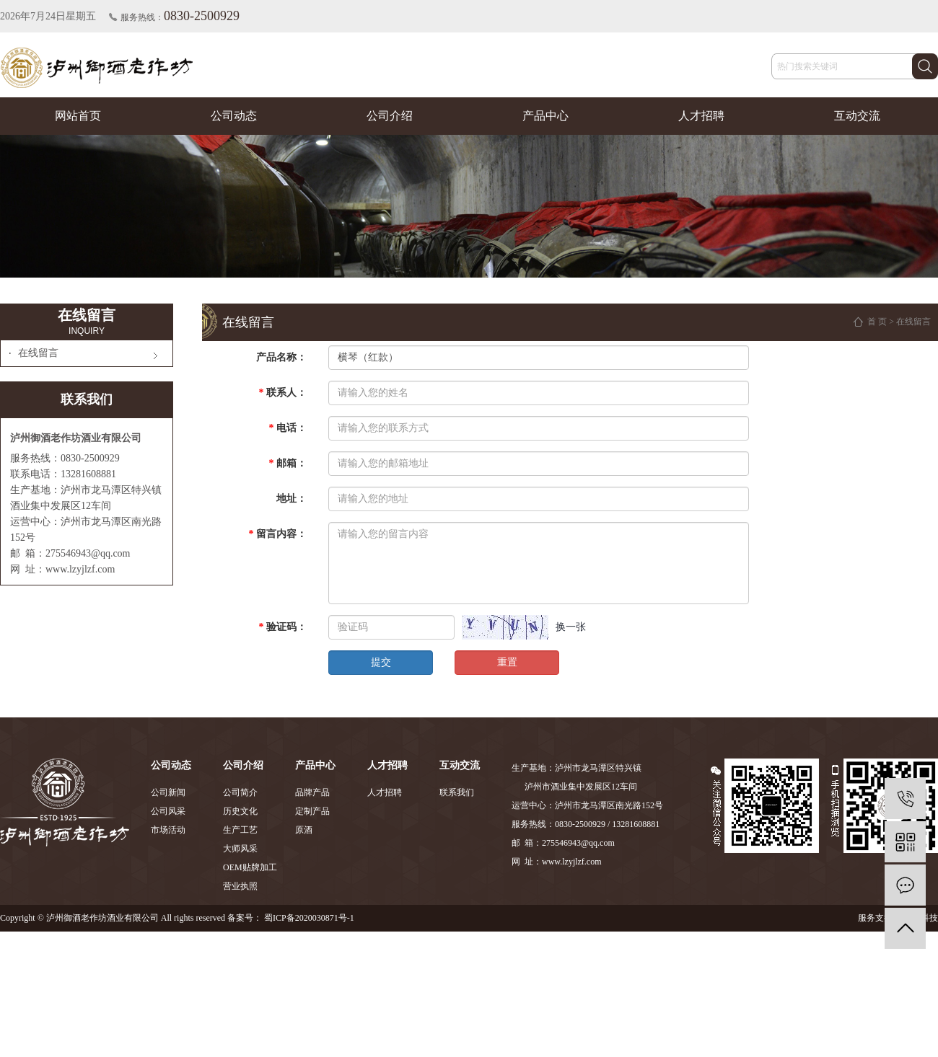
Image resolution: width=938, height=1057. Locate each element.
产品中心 (545, 116)
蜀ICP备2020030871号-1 (309, 918)
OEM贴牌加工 (250, 867)
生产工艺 (240, 830)
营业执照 (240, 886)
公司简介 (240, 792)
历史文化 (240, 811)
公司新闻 (168, 792)
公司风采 (168, 811)
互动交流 (857, 116)
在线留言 (38, 353)
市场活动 (168, 830)
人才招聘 (701, 116)
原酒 (303, 830)
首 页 (877, 322)
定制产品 (312, 811)
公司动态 (234, 116)
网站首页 (78, 116)
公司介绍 (390, 116)
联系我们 (456, 792)
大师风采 (240, 849)
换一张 (571, 627)
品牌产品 (312, 792)
